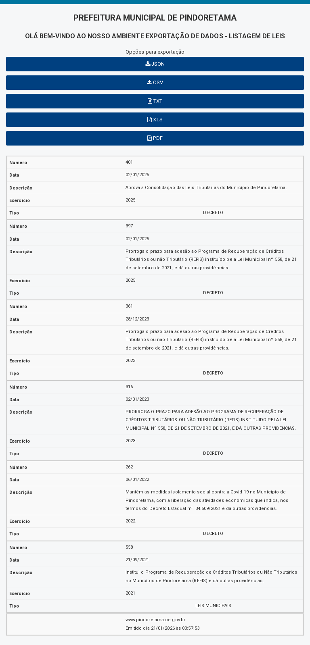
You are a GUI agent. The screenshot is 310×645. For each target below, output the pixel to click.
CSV (155, 82)
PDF (155, 138)
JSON (155, 64)
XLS (155, 120)
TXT (155, 101)
